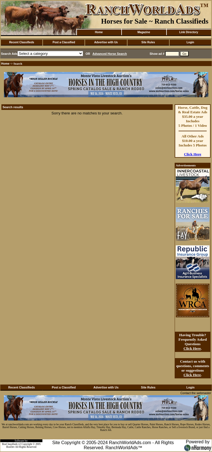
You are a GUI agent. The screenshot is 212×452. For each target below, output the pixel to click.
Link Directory (188, 32)
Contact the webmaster (195, 393)
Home (99, 32)
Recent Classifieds (21, 42)
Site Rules (148, 42)
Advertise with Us (106, 42)
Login (190, 42)
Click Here (192, 154)
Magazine (143, 32)
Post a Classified (64, 42)
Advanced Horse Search (109, 53)
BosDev (10, 447)
